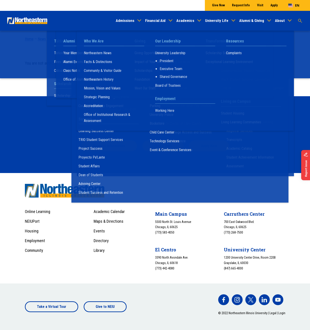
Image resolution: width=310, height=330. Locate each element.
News (42, 39)
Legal (273, 313)
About (280, 20)
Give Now (218, 5)
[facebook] (223, 299)
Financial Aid (155, 20)
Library (99, 250)
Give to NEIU (105, 306)
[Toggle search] (300, 20)
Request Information (109, 146)
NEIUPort (32, 221)
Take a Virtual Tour (51, 306)
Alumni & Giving (251, 20)
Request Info (241, 5)
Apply (274, 5)
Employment (35, 240)
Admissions (125, 20)
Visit (260, 5)
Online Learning (37, 211)
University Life (216, 20)
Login (281, 313)
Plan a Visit (163, 146)
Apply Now (209, 146)
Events (99, 231)
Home (29, 39)
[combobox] (294, 5)
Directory (101, 240)
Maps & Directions (108, 221)
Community (34, 250)
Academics (185, 20)
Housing (31, 231)
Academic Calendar (109, 211)
